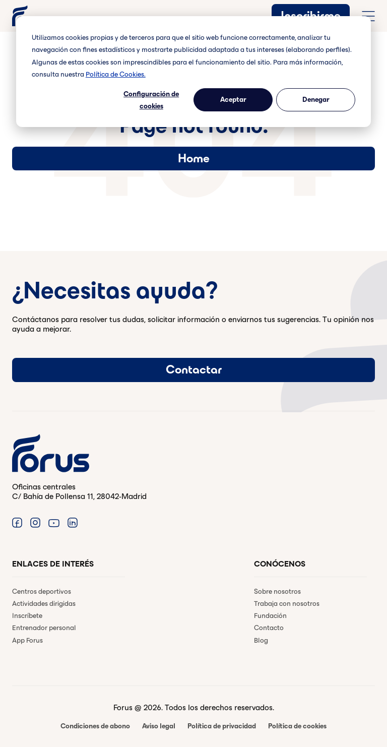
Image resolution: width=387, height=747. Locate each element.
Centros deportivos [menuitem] (41, 591)
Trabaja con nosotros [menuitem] (286, 603)
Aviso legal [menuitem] (158, 726)
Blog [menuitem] (261, 640)
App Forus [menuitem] (27, 640)
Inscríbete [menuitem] (27, 615)
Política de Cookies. (116, 74)
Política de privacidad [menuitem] (221, 726)
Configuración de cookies (151, 100)
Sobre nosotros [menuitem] (277, 591)
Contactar (194, 369)
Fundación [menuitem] (270, 615)
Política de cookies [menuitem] (297, 726)
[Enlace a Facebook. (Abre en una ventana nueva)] (17, 522)
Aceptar (233, 99)
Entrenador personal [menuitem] (44, 628)
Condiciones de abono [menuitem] (95, 726)
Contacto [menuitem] (269, 628)
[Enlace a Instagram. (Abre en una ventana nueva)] (35, 522)
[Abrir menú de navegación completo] (368, 16)
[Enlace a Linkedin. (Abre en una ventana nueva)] (73, 522)
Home (194, 158)
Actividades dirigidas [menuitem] (44, 603)
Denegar (316, 99)
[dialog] (193, 71)
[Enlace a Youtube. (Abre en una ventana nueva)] (53, 522)
